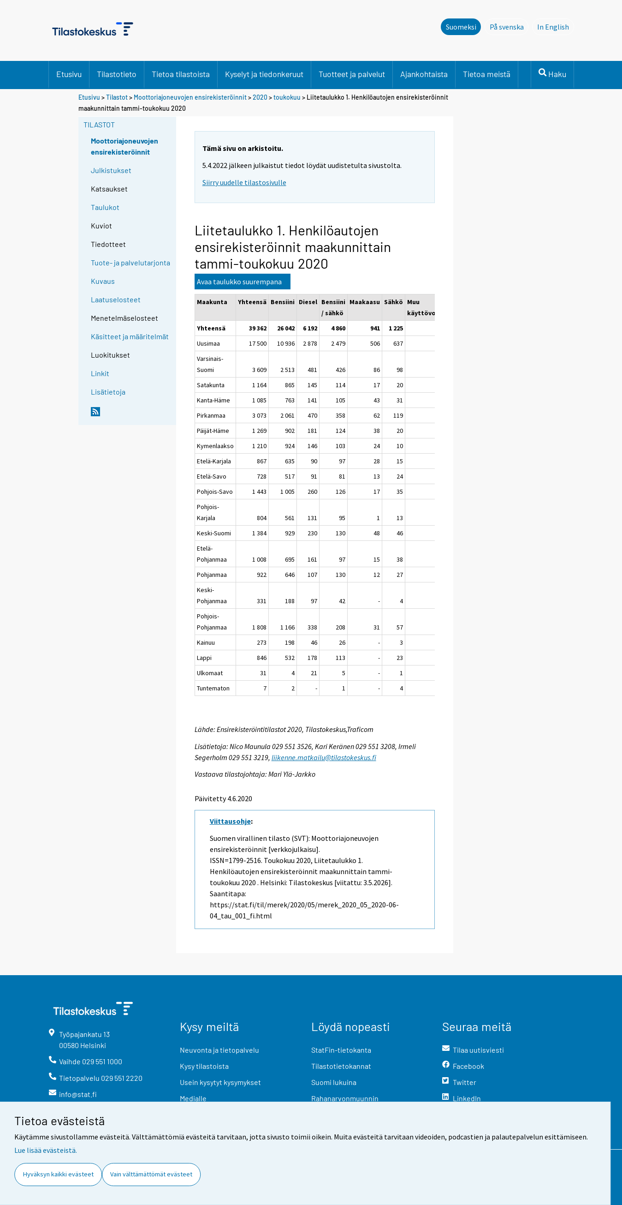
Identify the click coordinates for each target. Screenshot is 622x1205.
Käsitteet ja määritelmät (130, 336)
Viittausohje (230, 821)
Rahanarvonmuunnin (345, 1098)
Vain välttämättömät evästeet (151, 1174)
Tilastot (117, 97)
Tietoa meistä (486, 74)
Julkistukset (111, 170)
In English (555, 26)
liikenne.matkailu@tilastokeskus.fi (324, 757)
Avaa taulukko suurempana (239, 281)
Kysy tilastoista (204, 1065)
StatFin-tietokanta (341, 1049)
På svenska (509, 26)
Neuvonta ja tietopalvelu (219, 1049)
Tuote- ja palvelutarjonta (130, 262)
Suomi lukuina (333, 1082)
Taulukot (105, 207)
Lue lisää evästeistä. (45, 1150)
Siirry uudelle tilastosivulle (244, 182)
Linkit (100, 373)
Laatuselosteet (116, 299)
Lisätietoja (108, 391)
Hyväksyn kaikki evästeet (58, 1174)
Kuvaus (103, 280)
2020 (260, 97)
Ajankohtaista (424, 74)
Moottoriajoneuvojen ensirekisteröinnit (190, 97)
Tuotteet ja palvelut (352, 74)
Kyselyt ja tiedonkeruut (264, 74)
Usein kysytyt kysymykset (220, 1082)
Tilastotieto (116, 74)
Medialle (193, 1098)
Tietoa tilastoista (181, 74)
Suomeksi (461, 26)
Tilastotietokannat (341, 1065)
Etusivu (69, 74)
